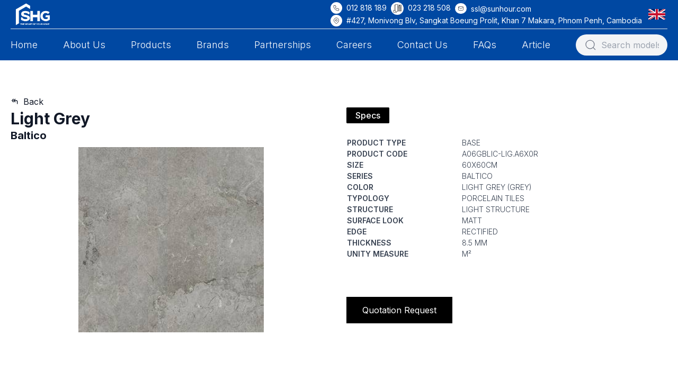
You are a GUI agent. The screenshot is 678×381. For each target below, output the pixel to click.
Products (151, 44)
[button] (659, 14)
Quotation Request (399, 310)
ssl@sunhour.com (501, 8)
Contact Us (422, 44)
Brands (213, 44)
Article (536, 44)
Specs (367, 115)
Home (24, 44)
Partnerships (282, 44)
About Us (84, 44)
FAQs (484, 44)
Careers (354, 44)
